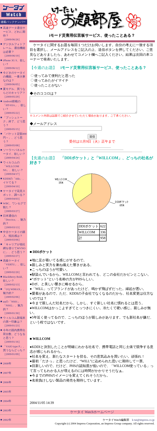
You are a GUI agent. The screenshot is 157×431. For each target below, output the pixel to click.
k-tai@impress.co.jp (143, 423)
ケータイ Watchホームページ (92, 415)
